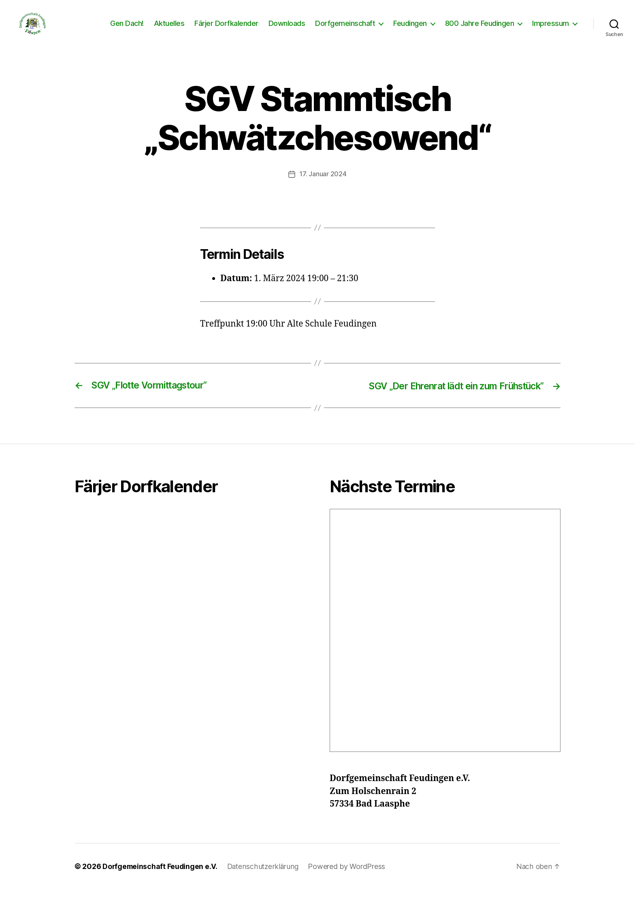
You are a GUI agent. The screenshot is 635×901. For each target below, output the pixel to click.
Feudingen (410, 29)
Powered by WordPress (349, 878)
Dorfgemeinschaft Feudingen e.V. (160, 878)
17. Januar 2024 (323, 186)
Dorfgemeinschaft (345, 29)
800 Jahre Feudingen (479, 29)
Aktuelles (169, 29)
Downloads (286, 29)
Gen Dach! (127, 29)
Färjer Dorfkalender (226, 29)
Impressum (550, 29)
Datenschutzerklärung (265, 878)
